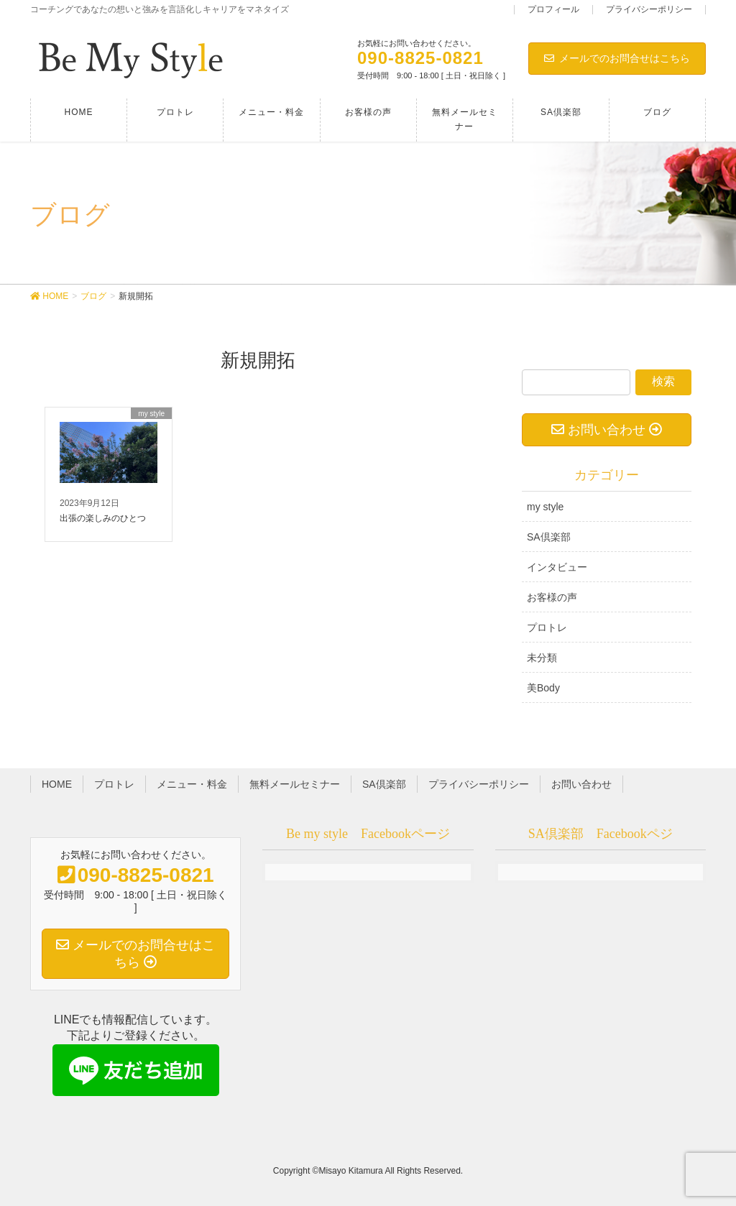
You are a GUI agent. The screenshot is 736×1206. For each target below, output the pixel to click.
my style (545, 506)
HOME (57, 784)
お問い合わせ (581, 784)
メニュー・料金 (192, 784)
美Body (543, 688)
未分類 (542, 657)
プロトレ (547, 627)
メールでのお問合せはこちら (617, 58)
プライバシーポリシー (649, 9)
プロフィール (553, 9)
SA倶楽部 (549, 537)
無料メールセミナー (294, 784)
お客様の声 (552, 597)
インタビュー (557, 567)
